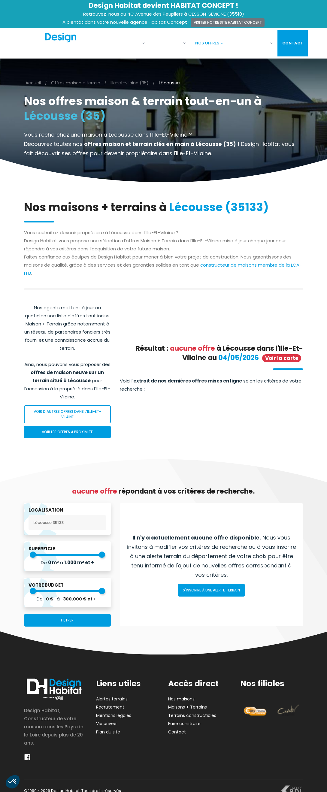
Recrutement (110, 703)
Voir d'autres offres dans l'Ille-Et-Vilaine (67, 410)
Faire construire (248, 41)
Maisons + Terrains (187, 703)
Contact (288, 41)
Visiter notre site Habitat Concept (228, 22)
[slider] (33, 551)
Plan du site (108, 728)
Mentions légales (113, 712)
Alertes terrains (112, 695)
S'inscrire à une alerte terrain (211, 586)
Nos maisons (165, 41)
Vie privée (106, 720)
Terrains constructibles (192, 712)
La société (127, 41)
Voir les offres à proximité (67, 428)
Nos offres (204, 41)
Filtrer (67, 616)
